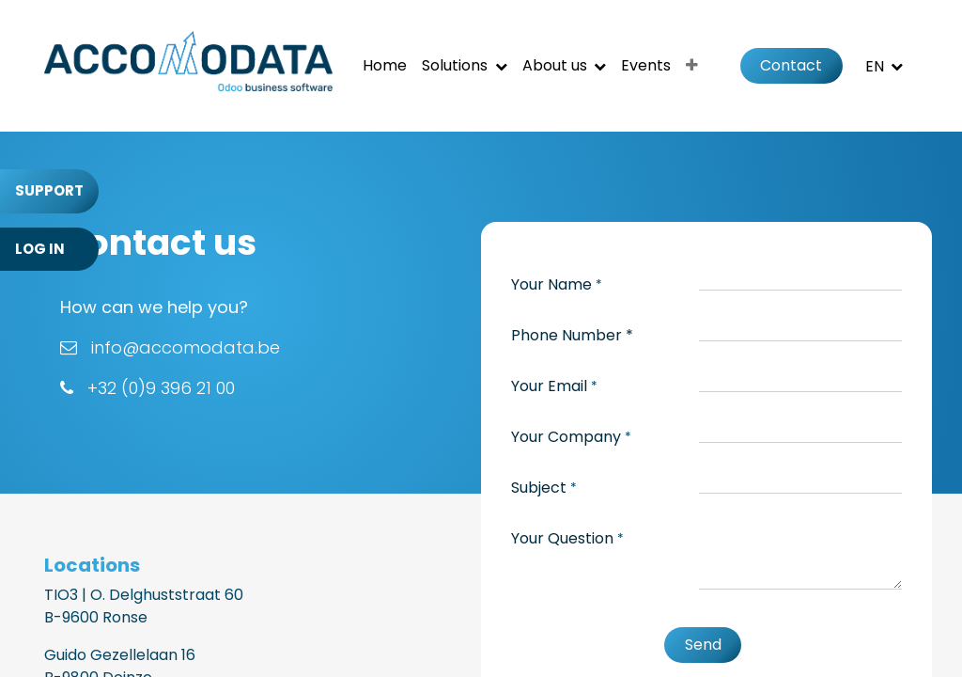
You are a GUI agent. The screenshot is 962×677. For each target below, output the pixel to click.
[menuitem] (384, 66)
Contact (791, 65)
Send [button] (703, 644)
